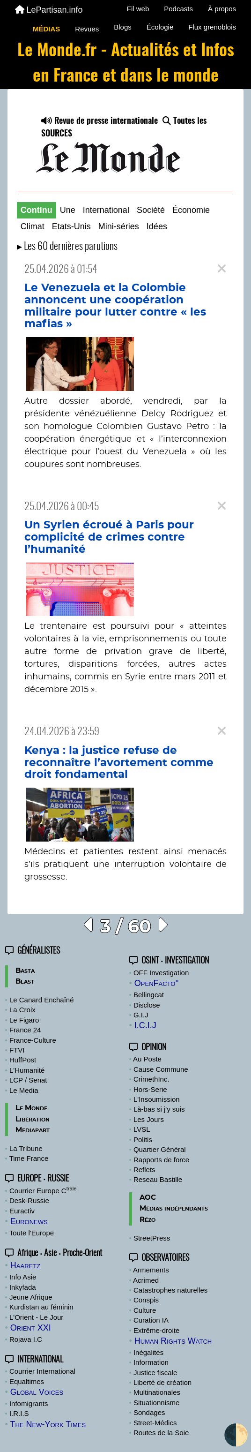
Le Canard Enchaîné (41, 1000)
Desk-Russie (29, 1200)
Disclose (146, 1005)
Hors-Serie (150, 1089)
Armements (151, 1270)
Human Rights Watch (173, 1341)
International (106, 210)
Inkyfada (22, 1287)
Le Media (23, 1090)
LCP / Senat (28, 1080)
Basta (25, 970)
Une (67, 210)
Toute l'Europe (31, 1233)
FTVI (17, 1050)
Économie (191, 210)
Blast (24, 981)
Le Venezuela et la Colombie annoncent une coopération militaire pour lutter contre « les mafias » (115, 306)
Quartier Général (159, 1149)
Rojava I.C (25, 1339)
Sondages (149, 1412)
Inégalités (148, 1352)
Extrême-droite (156, 1330)
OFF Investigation (161, 973)
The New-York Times (48, 1424)
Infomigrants (28, 1403)
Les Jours (148, 1119)
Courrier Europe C (43, 1191)
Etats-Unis (71, 226)
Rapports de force (161, 1160)
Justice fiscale (155, 1373)
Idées (157, 226)
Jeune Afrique (30, 1297)
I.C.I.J (145, 1025)
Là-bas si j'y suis (159, 1109)
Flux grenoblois (212, 27)
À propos (222, 9)
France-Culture (32, 1040)
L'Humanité (26, 1070)
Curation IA (151, 1320)
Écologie (160, 27)
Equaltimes (26, 1381)
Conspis (146, 1300)
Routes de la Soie (161, 1433)
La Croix (22, 1010)
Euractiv (22, 1211)
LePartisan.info (49, 10)
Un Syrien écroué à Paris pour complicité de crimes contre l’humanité (109, 537)
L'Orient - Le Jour (36, 1317)
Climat (32, 226)
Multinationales (156, 1392)
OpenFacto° (156, 983)
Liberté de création (162, 1382)
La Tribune (26, 1148)
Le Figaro (24, 1020)
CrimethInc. (151, 1079)
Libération (32, 1119)
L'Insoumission (156, 1099)
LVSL (141, 1129)
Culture (144, 1310)
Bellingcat (148, 995)
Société (151, 210)
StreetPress (151, 1238)
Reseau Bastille (157, 1179)
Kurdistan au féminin (41, 1307)
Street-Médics (155, 1423)
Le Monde (31, 1108)
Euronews (29, 1221)
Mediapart (32, 1130)
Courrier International (42, 1371)
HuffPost (22, 1060)
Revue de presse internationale (99, 121)
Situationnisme (156, 1403)
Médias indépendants (174, 1208)
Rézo (147, 1219)
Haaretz (25, 1265)
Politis (142, 1140)
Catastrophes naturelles (170, 1290)
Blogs (123, 27)
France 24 (25, 1030)
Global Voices (36, 1392)
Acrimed (146, 1280)
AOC (148, 1197)
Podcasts (178, 9)
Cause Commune (160, 1069)
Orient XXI (30, 1327)
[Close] (222, 269)
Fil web (138, 9)
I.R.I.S (19, 1413)
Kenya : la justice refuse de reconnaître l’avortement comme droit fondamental (119, 762)
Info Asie (23, 1277)
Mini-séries (118, 226)
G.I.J (140, 1015)
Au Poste (147, 1059)
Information (151, 1362)
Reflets (144, 1170)
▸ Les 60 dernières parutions (67, 247)
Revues (87, 29)
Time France (29, 1158)
